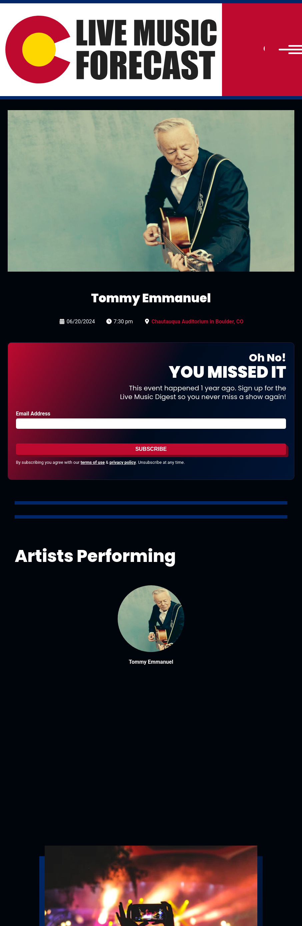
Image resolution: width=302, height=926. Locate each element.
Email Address (33, 413)
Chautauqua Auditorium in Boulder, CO (198, 321)
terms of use (93, 462)
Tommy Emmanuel (151, 662)
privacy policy (123, 462)
